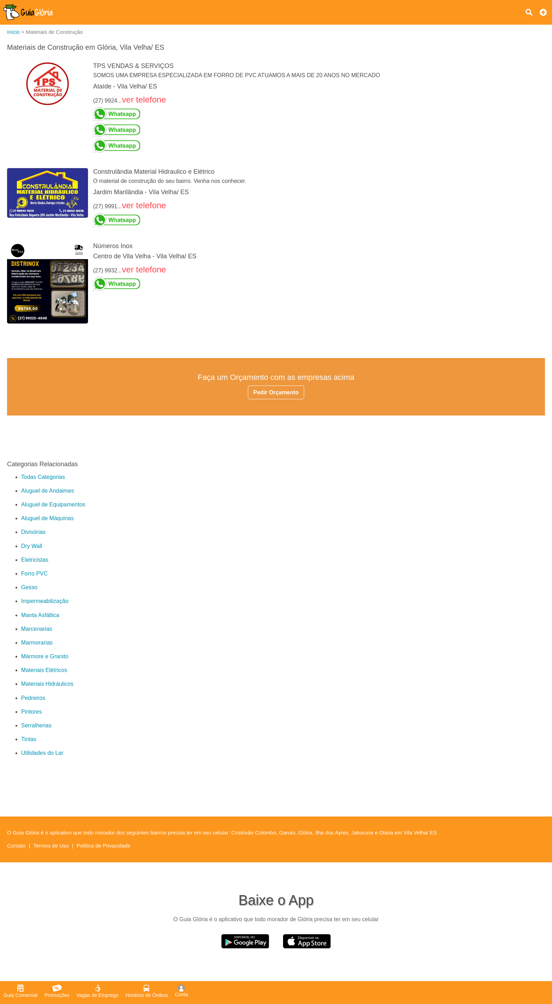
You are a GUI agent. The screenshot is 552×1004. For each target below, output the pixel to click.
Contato (16, 846)
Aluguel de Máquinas (47, 518)
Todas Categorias (43, 477)
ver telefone (144, 99)
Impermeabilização (44, 601)
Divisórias (33, 532)
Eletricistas (34, 560)
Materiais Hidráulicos (47, 684)
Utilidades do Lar (42, 753)
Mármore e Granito (44, 656)
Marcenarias (36, 629)
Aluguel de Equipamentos (53, 504)
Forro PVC (34, 574)
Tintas (28, 739)
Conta (181, 991)
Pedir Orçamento (276, 392)
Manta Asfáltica (40, 615)
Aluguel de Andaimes (47, 491)
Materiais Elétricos (44, 670)
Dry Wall (31, 546)
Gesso (29, 587)
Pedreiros (33, 698)
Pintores (31, 712)
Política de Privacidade (104, 846)
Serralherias (36, 725)
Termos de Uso (51, 846)
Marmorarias (37, 643)
